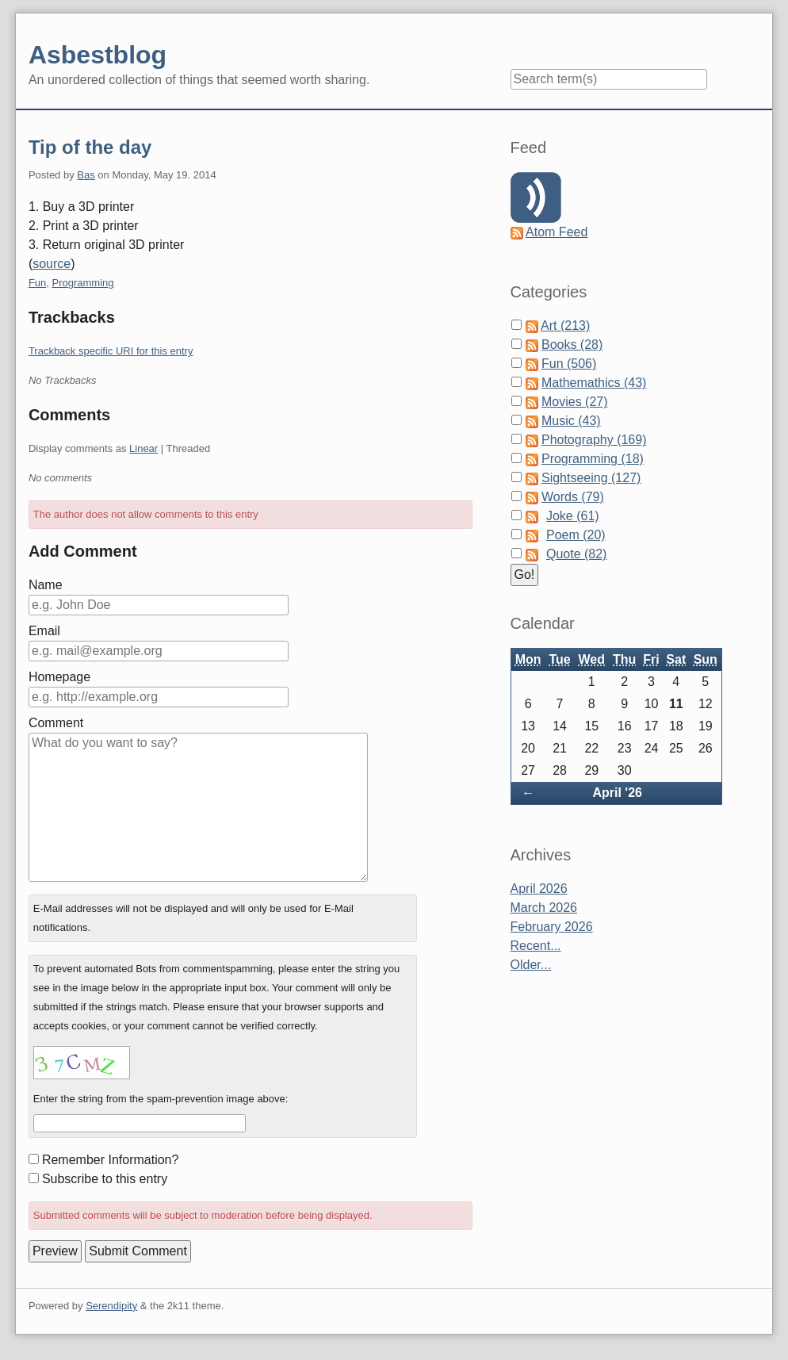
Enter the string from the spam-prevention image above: (161, 1099)
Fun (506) (568, 363)
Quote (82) (576, 554)
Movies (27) (574, 401)
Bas (85, 175)
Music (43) (571, 420)
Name (46, 585)
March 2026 (544, 907)
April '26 (617, 792)
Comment (56, 723)
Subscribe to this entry (104, 1179)
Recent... (536, 945)
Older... (531, 964)
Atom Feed (556, 232)
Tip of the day (90, 147)
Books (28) (571, 344)
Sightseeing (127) (591, 478)
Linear (143, 448)
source (52, 263)
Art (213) (565, 325)
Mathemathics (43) (594, 382)
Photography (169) (594, 439)
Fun (37, 283)
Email (44, 631)
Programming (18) (592, 458)
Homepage (59, 677)
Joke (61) (572, 516)
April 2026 (539, 888)
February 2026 (552, 926)
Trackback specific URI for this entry (111, 351)
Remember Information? (110, 1160)
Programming (83, 283)
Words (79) (572, 497)
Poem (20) (576, 535)
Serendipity (111, 1306)
